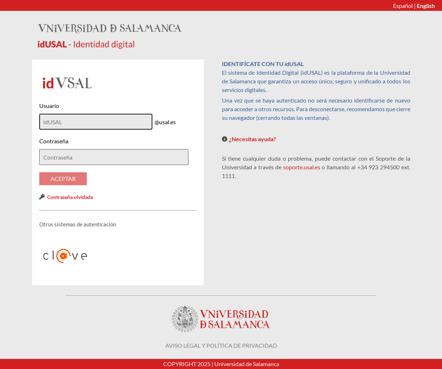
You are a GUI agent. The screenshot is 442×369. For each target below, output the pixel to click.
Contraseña (53, 141)
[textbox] (113, 157)
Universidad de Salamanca (246, 363)
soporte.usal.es (301, 167)
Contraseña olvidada (70, 197)
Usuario (49, 105)
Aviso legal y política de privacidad (221, 345)
